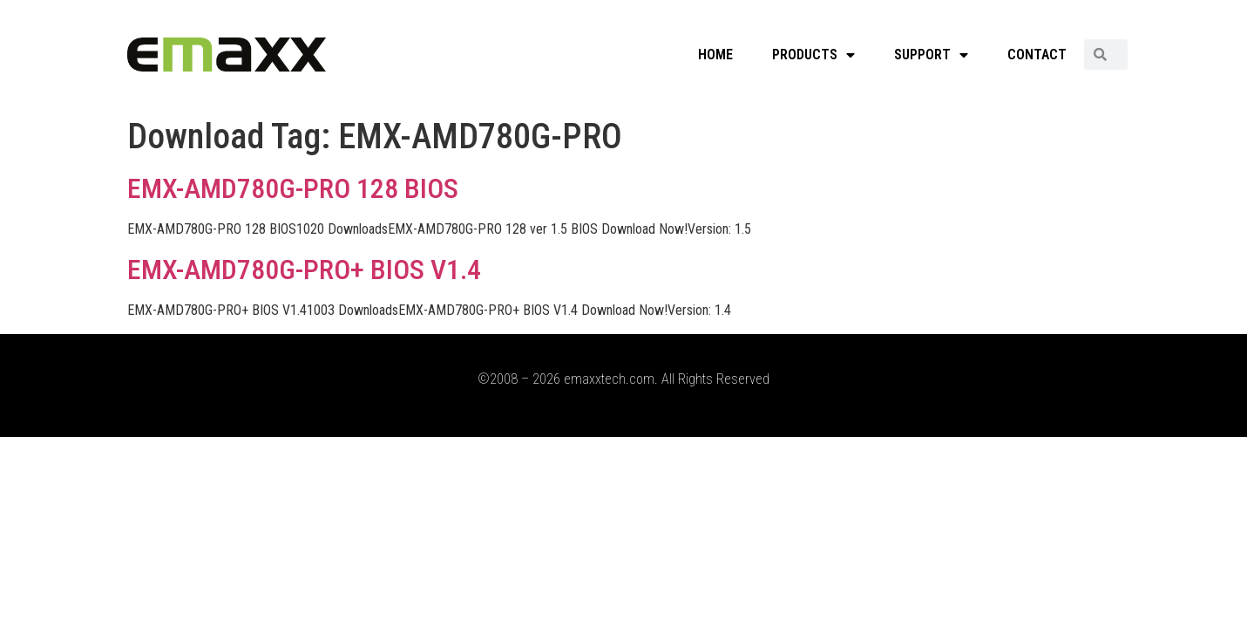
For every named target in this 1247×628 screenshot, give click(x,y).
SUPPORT (931, 55)
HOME (715, 54)
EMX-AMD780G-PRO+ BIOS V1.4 (304, 269)
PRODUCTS (813, 55)
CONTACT (1037, 54)
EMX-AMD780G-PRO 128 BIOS (292, 188)
